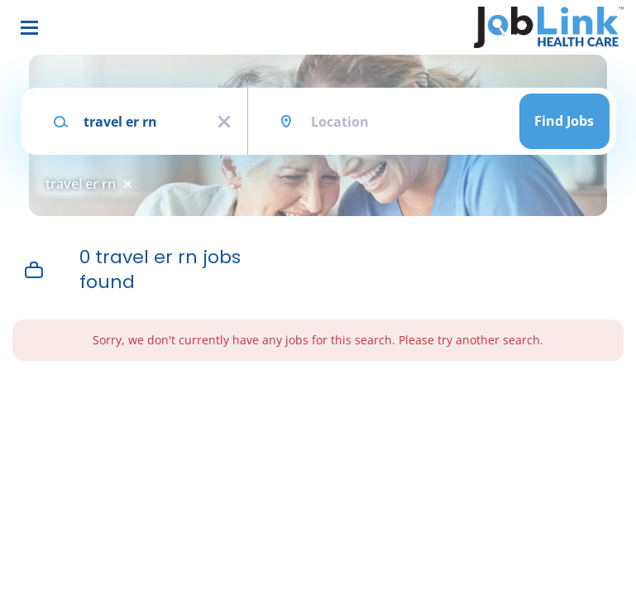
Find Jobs (564, 121)
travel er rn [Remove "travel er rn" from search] (80, 184)
